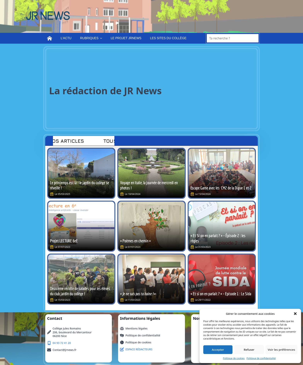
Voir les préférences (281, 349)
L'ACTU (66, 38)
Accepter (218, 349)
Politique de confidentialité (261, 358)
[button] (295, 314)
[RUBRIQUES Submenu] (102, 38)
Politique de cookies (233, 358)
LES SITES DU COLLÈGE (168, 38)
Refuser (249, 349)
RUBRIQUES (89, 38)
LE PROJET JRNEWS (126, 38)
